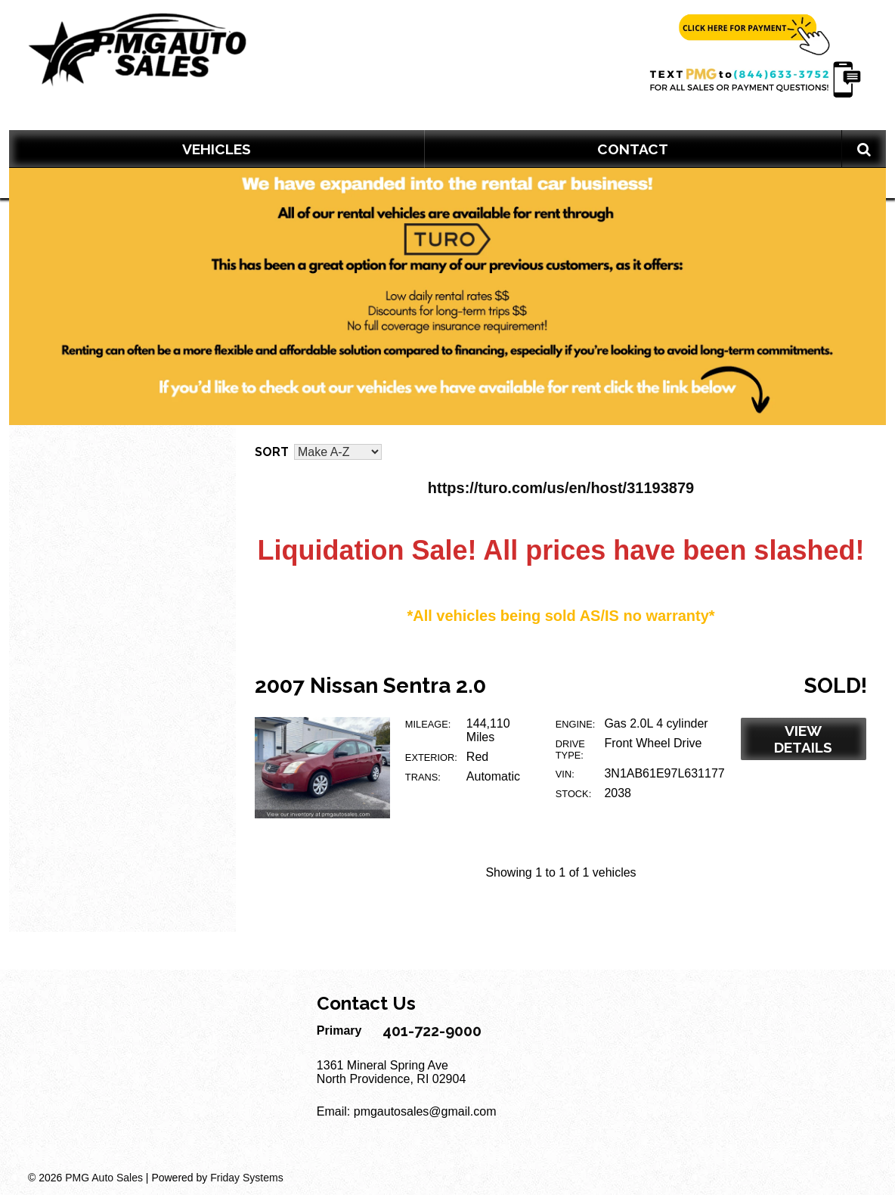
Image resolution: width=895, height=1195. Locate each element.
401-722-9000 (432, 1031)
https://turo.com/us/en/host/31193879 (561, 488)
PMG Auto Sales (104, 1178)
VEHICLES (216, 149)
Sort (272, 452)
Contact (632, 149)
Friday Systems (246, 1178)
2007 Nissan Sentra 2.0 (370, 685)
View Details (803, 739)
